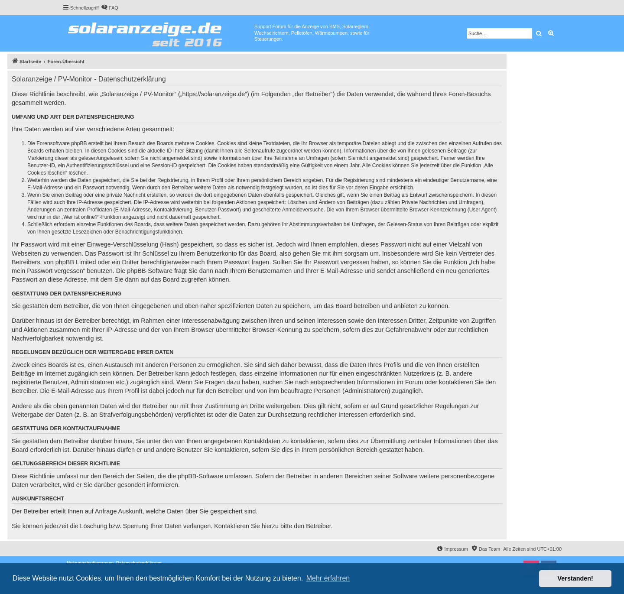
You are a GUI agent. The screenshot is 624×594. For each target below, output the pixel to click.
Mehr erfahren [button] (328, 578)
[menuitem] (109, 8)
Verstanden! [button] (575, 578)
